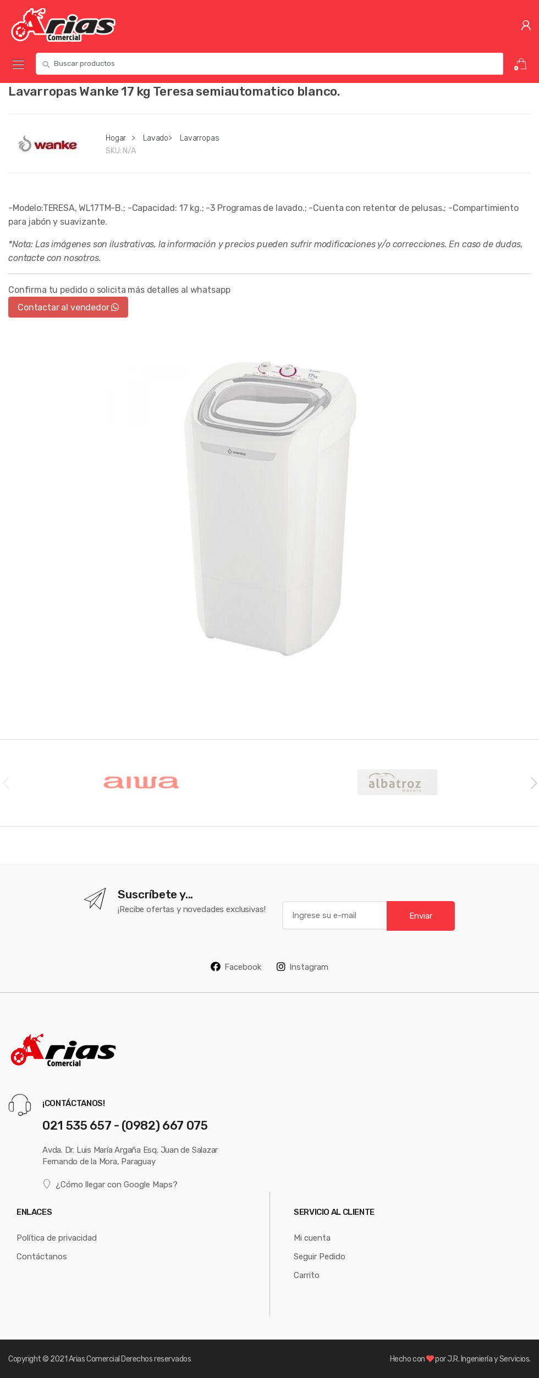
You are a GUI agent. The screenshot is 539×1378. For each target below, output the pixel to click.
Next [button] (533, 782)
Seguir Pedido (319, 1256)
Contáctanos (41, 1256)
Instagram (302, 966)
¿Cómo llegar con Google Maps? (110, 1183)
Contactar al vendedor (68, 307)
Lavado (155, 138)
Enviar (420, 916)
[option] (269, 507)
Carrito (307, 1275)
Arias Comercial (94, 1359)
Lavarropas (199, 138)
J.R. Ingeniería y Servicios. (489, 1359)
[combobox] (269, 64)
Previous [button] (5, 782)
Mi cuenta (312, 1237)
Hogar (116, 138)
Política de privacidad (56, 1237)
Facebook (236, 966)
